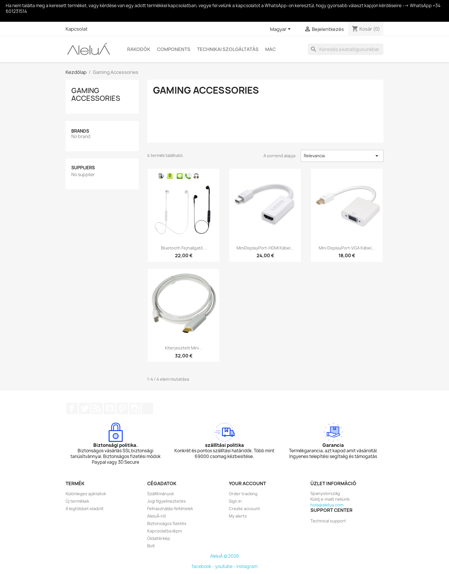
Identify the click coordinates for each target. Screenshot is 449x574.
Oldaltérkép (158, 538)
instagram (246, 566)
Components (173, 49)
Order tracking (243, 493)
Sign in (235, 501)
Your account (247, 483)
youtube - (225, 566)
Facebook (72, 408)
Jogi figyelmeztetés (166, 501)
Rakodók (138, 49)
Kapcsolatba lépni (164, 531)
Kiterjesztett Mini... (183, 348)
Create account (244, 508)
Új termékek (77, 501)
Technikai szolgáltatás (228, 49)
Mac (270, 49)
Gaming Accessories (95, 94)
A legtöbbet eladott (85, 508)
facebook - (203, 566)
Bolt (151, 546)
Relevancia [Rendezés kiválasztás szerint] (342, 155)
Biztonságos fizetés (166, 523)
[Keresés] (345, 49)
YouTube (109, 408)
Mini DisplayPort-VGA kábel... (347, 248)
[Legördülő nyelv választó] (281, 29)
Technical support (328, 521)
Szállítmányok (160, 493)
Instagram (135, 408)
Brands (80, 131)
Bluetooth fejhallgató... (183, 248)
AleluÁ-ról (156, 516)
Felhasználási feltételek (170, 508)
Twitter (84, 408)
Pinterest (122, 408)
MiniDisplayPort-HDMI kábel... (265, 248)
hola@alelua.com (326, 505)
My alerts (238, 516)
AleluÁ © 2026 (224, 556)
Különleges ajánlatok (86, 493)
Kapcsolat (77, 29)
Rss (97, 408)
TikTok (147, 408)
